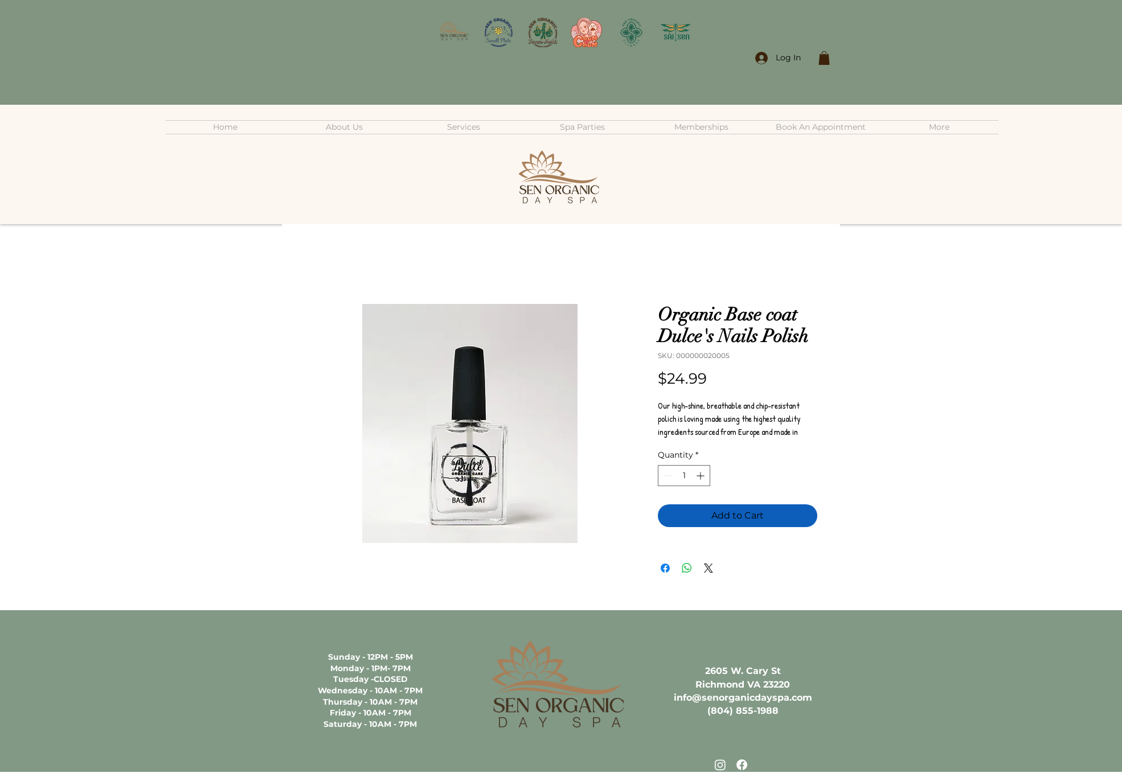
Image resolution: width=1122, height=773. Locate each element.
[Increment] (701, 476)
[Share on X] (708, 568)
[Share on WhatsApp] (687, 568)
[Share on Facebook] (665, 568)
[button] (824, 58)
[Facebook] (742, 765)
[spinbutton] (684, 476)
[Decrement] (667, 476)
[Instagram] (720, 765)
